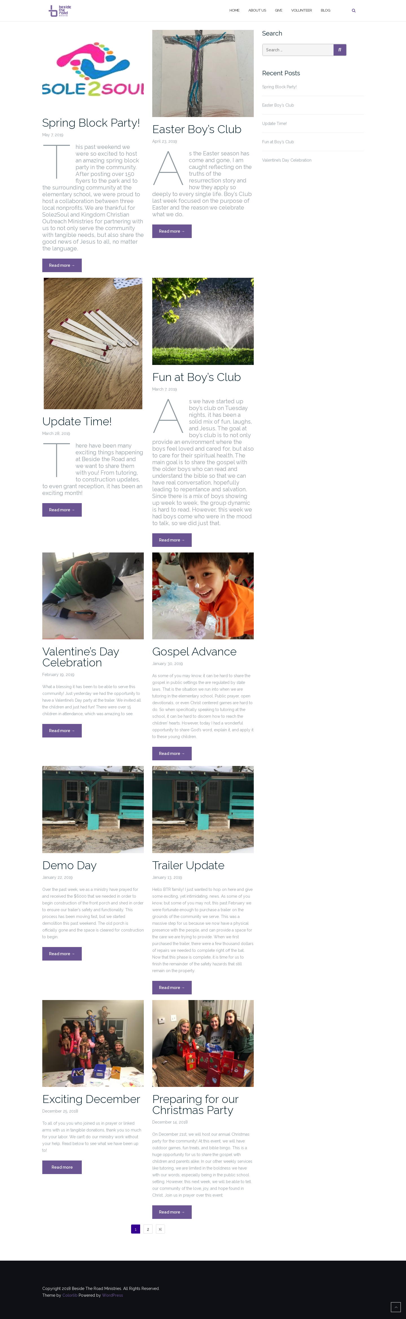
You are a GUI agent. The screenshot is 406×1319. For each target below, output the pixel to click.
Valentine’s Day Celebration (80, 657)
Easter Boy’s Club (197, 129)
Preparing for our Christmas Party (195, 1104)
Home (234, 10)
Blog (325, 10)
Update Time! (77, 421)
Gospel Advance (194, 651)
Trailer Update (188, 865)
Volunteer (301, 10)
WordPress (112, 1295)
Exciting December (91, 1099)
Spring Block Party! (91, 122)
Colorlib (70, 1295)
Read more (65, 267)
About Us (257, 10)
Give (278, 10)
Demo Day (69, 865)
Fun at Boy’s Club (196, 377)
